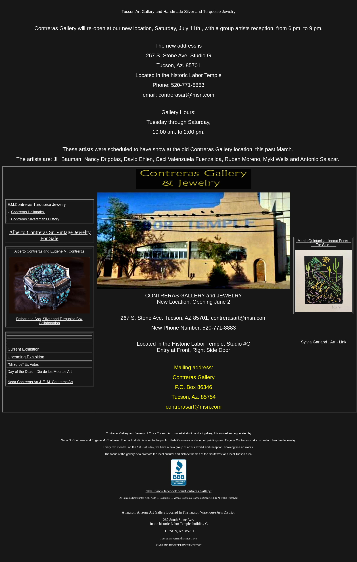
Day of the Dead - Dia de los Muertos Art (40, 372)
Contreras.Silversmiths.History (35, 219)
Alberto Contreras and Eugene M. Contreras (49, 251)
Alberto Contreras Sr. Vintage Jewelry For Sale (50, 235)
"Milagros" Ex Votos (24, 364)
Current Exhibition (24, 349)
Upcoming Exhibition (26, 357)
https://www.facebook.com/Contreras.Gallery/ (178, 491)
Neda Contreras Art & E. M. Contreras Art (40, 382)
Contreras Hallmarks (28, 212)
